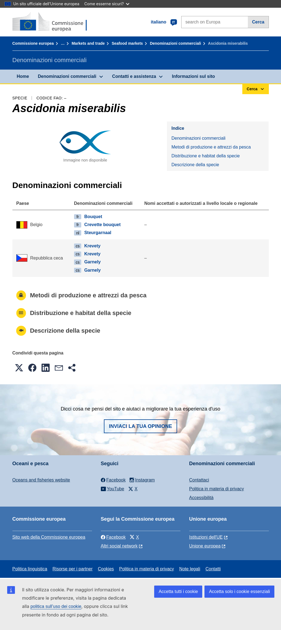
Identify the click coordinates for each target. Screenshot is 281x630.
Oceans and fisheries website (41, 480)
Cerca (258, 22)
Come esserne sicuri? (106, 3)
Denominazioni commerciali (175, 43)
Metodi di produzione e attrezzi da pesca (211, 147)
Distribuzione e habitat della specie (205, 155)
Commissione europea (33, 43)
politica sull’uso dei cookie (55, 606)
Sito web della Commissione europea (48, 537)
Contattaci (199, 480)
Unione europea (205, 546)
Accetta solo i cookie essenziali (239, 591)
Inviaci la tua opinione (140, 426)
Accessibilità (201, 497)
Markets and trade (88, 43)
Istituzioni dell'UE (206, 537)
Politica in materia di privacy (216, 488)
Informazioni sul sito (193, 76)
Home (23, 76)
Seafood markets (127, 43)
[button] (19, 367)
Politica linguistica (29, 569)
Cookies (106, 569)
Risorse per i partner (72, 569)
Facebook (113, 537)
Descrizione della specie (195, 164)
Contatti (213, 569)
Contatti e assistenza (134, 76)
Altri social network (119, 546)
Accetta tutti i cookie (178, 591)
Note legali (189, 569)
